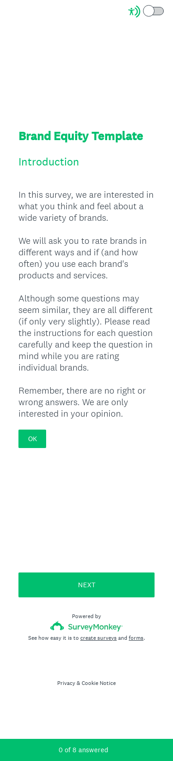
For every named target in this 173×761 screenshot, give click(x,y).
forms (136, 638)
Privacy (66, 683)
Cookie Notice (99, 683)
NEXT (86, 584)
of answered (83, 749)
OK (32, 438)
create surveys (98, 638)
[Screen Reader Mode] (146, 12)
